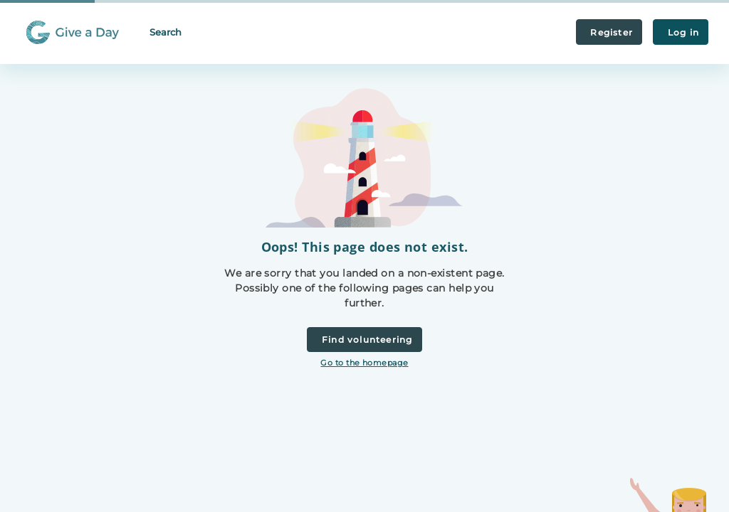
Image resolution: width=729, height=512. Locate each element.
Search (166, 32)
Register (609, 32)
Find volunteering (365, 339)
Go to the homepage (364, 363)
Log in (680, 32)
